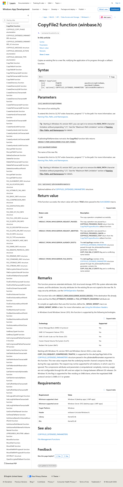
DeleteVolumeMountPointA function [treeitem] (16, 169)
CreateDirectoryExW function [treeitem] (16, 89)
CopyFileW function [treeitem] (13, 79)
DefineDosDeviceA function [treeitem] (16, 155)
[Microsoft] (4, 3)
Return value (44, 48)
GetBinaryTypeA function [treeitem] (15, 331)
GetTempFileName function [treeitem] (16, 415)
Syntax (42, 42)
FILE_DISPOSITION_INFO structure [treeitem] (15, 207)
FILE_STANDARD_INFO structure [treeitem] (17, 259)
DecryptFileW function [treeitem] (14, 152)
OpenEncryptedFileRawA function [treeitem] (18, 459)
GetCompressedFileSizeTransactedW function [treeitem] (18, 345)
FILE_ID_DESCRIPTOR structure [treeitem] (17, 227)
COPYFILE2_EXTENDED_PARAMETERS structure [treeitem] (18, 36)
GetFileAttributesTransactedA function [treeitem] (16, 354)
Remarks (43, 51)
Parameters (44, 45)
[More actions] (115, 17)
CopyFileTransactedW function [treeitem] (17, 76)
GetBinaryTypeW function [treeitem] (15, 334)
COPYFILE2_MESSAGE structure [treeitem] (17, 48)
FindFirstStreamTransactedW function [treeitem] (16, 289)
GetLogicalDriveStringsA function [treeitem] (18, 396)
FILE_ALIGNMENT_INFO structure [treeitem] (18, 181)
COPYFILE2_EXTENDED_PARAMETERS (70, 189)
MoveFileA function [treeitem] (13, 443)
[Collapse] (28, 15)
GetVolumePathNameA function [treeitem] (17, 424)
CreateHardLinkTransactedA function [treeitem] (16, 115)
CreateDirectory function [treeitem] (15, 83)
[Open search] (112, 3)
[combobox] (16, 20)
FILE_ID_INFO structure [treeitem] (14, 234)
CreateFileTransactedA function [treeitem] (17, 105)
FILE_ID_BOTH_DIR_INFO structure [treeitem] (15, 222)
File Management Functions (49, 439)
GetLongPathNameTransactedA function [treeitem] (17, 400)
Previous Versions (21, 482)
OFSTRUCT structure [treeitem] (13, 456)
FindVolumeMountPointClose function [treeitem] (16, 326)
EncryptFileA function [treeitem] (14, 174)
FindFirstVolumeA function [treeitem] (15, 294)
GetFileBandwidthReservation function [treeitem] (16, 366)
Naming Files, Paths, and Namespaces (53, 116)
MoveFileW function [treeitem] (13, 446)
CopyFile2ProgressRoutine (89, 226)
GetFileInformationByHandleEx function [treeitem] (17, 373)
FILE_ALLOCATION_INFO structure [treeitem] (15, 185)
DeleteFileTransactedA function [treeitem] (17, 162)
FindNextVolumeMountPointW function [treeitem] (17, 320)
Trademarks (95, 482)
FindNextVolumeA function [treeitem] (15, 310)
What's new (103, 9)
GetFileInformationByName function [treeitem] (15, 379)
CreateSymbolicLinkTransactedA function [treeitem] (17, 134)
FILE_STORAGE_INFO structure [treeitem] (17, 262)
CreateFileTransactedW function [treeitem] (17, 108)
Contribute (41, 482)
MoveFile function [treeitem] (12, 439)
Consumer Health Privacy (66, 482)
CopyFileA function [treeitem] (13, 63)
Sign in (117, 3)
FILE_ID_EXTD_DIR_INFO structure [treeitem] (18, 231)
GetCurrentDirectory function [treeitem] (16, 350)
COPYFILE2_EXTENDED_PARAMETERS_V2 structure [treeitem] (18, 43)
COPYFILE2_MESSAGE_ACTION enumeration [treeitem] (17, 52)
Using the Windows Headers (96, 307)
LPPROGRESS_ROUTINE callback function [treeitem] (17, 434)
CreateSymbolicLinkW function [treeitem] (17, 145)
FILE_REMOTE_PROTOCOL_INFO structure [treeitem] (17, 251)
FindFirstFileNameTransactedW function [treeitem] (17, 277)
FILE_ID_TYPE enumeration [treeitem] (15, 237)
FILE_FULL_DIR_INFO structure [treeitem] (17, 218)
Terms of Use (84, 482)
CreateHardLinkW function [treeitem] (15, 127)
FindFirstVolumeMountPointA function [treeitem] (16, 299)
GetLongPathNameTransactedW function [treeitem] (17, 406)
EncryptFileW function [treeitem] (14, 178)
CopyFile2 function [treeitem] (13, 26)
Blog (31, 482)
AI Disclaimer (7, 482)
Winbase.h (85, 17)
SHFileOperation (70, 290)
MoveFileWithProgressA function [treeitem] (18, 449)
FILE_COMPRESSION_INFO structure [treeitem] (16, 201)
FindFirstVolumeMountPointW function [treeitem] (17, 305)
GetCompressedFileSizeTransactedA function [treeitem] (18, 339)
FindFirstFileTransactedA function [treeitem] (18, 282)
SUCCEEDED (105, 202)
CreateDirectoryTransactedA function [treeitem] (16, 94)
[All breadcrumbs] (40, 17)
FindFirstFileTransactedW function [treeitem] (18, 285)
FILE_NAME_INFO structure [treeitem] (16, 246)
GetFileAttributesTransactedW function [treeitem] (16, 360)
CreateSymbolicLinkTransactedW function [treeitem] (17, 140)
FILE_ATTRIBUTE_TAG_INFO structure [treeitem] (16, 191)
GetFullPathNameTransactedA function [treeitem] (16, 385)
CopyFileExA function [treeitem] (13, 66)
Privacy (50, 482)
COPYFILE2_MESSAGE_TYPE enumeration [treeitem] (16, 58)
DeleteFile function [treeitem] (13, 158)
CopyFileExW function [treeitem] (14, 69)
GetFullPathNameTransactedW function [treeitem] (17, 391)
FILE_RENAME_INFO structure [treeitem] (17, 256)
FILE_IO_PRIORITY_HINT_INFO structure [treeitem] (17, 241)
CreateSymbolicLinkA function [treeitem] (17, 130)
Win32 (51, 17)
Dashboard (115, 9)
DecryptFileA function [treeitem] (14, 149)
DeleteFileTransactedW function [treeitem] (17, 165)
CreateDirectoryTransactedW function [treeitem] (16, 100)
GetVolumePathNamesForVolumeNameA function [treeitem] (18, 428)
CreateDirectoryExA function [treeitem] (16, 86)
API (57, 17)
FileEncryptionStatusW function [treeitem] (17, 272)
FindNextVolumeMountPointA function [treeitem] (16, 314)
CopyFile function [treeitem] (12, 23)
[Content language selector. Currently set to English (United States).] (13, 476)
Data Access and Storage (70, 17)
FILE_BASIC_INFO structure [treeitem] (16, 196)
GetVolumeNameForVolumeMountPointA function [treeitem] (18, 419)
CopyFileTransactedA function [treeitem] (16, 73)
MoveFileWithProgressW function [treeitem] (18, 452)
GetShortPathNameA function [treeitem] (17, 411)
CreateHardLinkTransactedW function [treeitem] (16, 122)
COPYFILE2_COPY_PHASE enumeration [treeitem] (15, 30)
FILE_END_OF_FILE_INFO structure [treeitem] (15, 213)
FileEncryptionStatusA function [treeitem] (17, 269)
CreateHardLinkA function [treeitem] (15, 111)
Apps (45, 17)
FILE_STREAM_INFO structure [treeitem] (16, 266)
